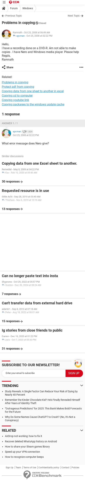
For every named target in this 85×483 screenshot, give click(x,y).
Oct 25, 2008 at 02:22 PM (39, 35)
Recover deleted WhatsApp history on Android (31, 441)
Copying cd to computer (17, 95)
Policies (75, 467)
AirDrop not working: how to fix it (23, 436)
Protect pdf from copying (18, 87)
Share (9, 67)
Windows (27, 8)
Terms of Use (29, 467)
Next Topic (74, 15)
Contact (65, 467)
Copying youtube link (15, 100)
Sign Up (9, 467)
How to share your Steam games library (27, 446)
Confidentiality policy (48, 467)
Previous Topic (13, 15)
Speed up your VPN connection (22, 451)
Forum (14, 8)
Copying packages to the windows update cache (33, 104)
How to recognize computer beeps (24, 456)
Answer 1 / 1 (10, 123)
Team (18, 467)
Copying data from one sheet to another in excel (33, 91)
